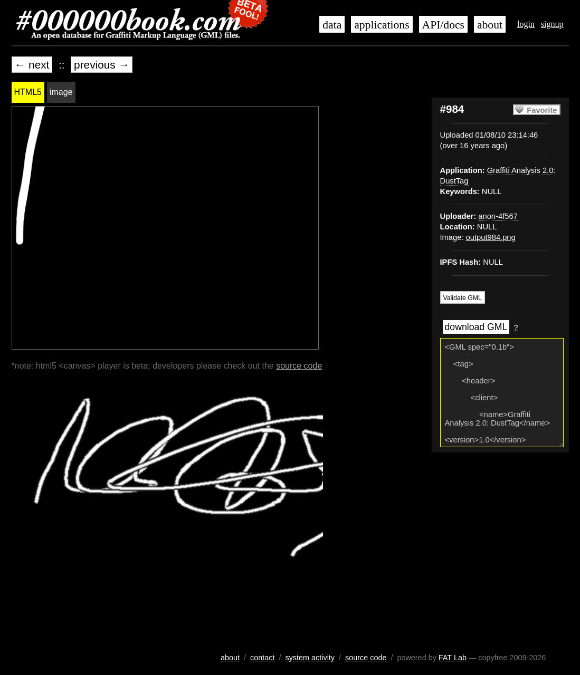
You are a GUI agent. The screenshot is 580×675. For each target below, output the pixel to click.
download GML (476, 327)
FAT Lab (453, 657)
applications (381, 24)
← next (32, 65)
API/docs (443, 24)
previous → (101, 65)
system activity (310, 657)
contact (262, 657)
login (526, 24)
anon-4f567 (497, 216)
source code (299, 365)
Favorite (542, 110)
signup (552, 24)
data (331, 24)
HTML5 (28, 92)
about (489, 24)
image (61, 92)
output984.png (491, 237)
